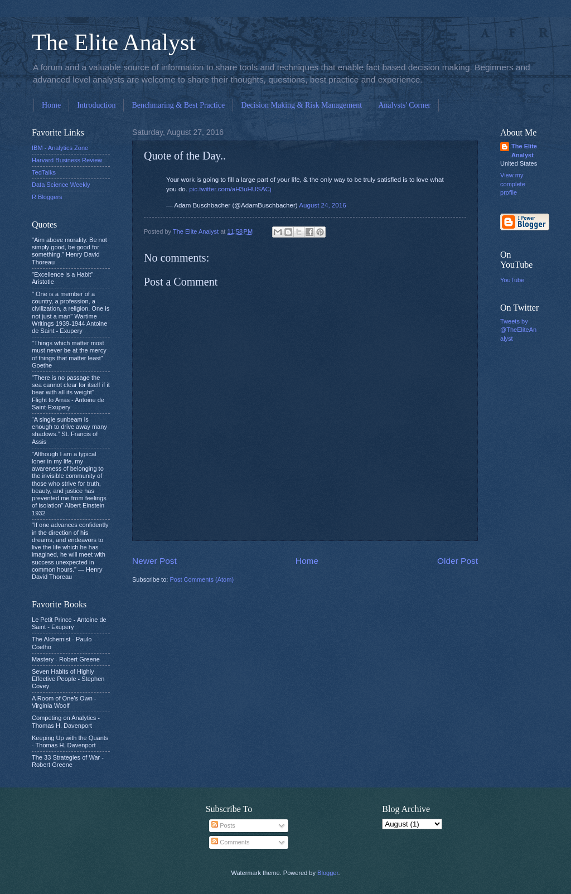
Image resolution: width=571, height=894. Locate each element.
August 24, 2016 (322, 205)
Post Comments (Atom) (202, 579)
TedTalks (44, 172)
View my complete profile (512, 184)
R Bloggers (47, 197)
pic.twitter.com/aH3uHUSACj (230, 189)
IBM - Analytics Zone (60, 147)
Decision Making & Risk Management (301, 105)
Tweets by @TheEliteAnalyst (518, 330)
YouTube (512, 280)
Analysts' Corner (404, 105)
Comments (230, 842)
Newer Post (154, 561)
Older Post (457, 561)
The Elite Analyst (114, 42)
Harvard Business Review (67, 160)
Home (51, 105)
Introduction (96, 105)
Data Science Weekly (61, 184)
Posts (223, 825)
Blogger (327, 872)
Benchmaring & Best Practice (178, 105)
